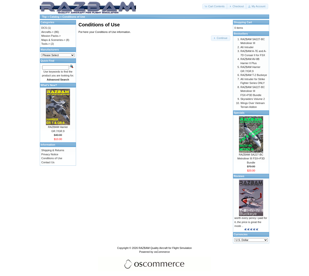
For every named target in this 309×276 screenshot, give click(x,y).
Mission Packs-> (51, 35)
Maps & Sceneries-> (53, 39)
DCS (44, 27)
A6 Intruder (246, 47)
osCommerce (162, 251)
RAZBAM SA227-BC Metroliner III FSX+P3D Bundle (252, 91)
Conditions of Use (73, 16)
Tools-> (45, 43)
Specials (239, 112)
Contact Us (47, 162)
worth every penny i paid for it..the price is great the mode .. (250, 221)
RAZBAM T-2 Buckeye (253, 75)
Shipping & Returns (52, 150)
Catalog (54, 16)
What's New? (49, 85)
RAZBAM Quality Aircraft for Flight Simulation (165, 247)
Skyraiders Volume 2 (252, 98)
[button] (214, 6)
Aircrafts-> (47, 31)
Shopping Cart (243, 22)
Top (44, 16)
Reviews (239, 176)
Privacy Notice (49, 154)
